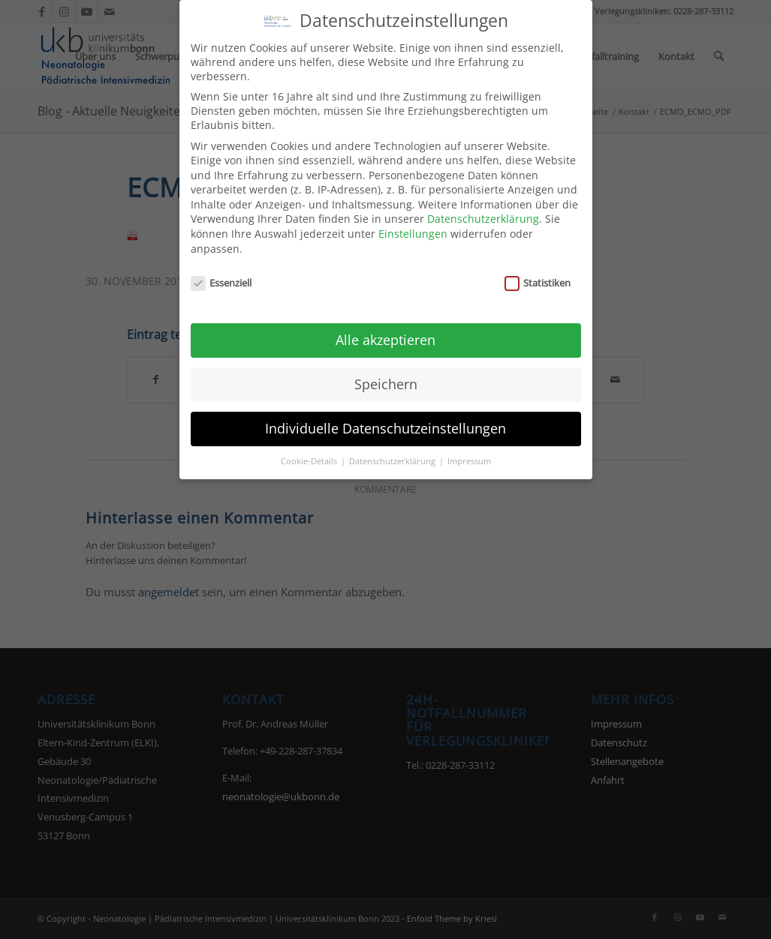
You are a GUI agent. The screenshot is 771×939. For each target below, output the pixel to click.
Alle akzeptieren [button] (385, 325)
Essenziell (221, 268)
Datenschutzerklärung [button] (393, 447)
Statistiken (537, 268)
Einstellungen (412, 220)
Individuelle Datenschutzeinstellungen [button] (385, 414)
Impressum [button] (469, 447)
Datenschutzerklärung (483, 205)
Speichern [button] (385, 370)
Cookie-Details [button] (310, 447)
